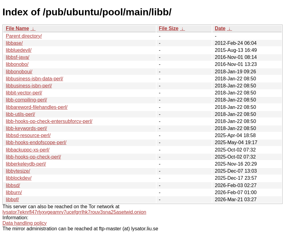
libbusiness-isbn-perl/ (29, 85)
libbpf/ (12, 199)
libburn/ (14, 192)
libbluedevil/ (19, 50)
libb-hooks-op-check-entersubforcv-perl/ (49, 121)
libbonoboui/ (19, 71)
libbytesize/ (18, 171)
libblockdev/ (19, 178)
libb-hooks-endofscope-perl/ (36, 142)
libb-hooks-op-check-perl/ (33, 156)
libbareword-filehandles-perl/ (36, 107)
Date (220, 28)
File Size (169, 28)
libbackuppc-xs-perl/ (27, 149)
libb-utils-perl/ (20, 114)
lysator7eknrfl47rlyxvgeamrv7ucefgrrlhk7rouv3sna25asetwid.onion (74, 212)
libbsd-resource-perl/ (28, 135)
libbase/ (14, 43)
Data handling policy (24, 223)
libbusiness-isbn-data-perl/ (34, 78)
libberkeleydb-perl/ (26, 164)
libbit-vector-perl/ (24, 92)
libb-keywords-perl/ (26, 128)
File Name (17, 28)
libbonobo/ (17, 64)
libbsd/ (13, 185)
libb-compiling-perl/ (26, 99)
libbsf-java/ (17, 57)
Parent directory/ (24, 36)
